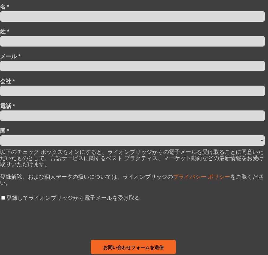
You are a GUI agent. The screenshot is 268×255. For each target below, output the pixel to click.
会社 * (7, 81)
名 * (4, 7)
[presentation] (47, 219)
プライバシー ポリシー (201, 177)
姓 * (4, 31)
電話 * (7, 106)
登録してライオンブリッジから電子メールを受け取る (73, 198)
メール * (10, 56)
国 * (4, 131)
